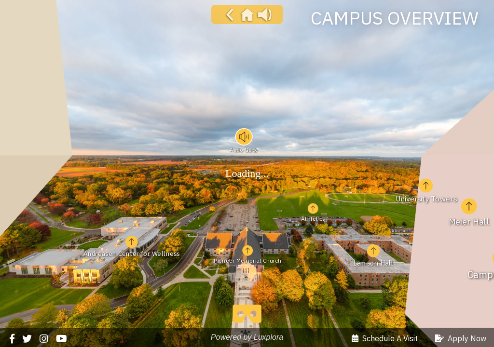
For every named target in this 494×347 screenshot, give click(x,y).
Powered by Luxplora (247, 337)
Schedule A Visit (385, 338)
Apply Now (460, 338)
